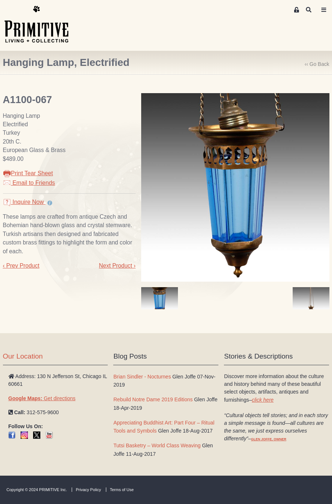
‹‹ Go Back (317, 64)
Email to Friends (29, 183)
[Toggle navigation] (323, 10)
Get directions (42, 398)
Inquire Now (24, 202)
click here (263, 400)
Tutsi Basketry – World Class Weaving (156, 445)
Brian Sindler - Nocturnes (142, 377)
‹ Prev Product (21, 265)
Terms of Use (122, 489)
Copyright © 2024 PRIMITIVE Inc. (37, 489)
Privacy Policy (88, 489)
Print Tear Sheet (28, 173)
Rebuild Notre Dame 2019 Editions (153, 399)
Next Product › (117, 265)
